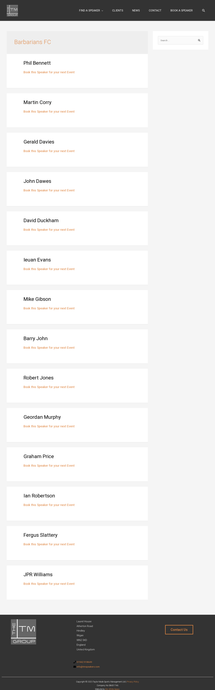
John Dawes (42, 176)
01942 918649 (84, 657)
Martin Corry (42, 97)
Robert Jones (44, 373)
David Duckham (47, 215)
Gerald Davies (44, 136)
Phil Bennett (42, 58)
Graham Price (44, 451)
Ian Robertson (45, 491)
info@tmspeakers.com (89, 661)
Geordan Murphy (48, 412)
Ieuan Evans (41, 254)
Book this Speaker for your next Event (51, 68)
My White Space (112, 684)
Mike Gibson (42, 294)
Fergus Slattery (46, 530)
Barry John (40, 333)
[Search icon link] (203, 8)
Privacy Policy (133, 677)
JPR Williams (43, 569)
